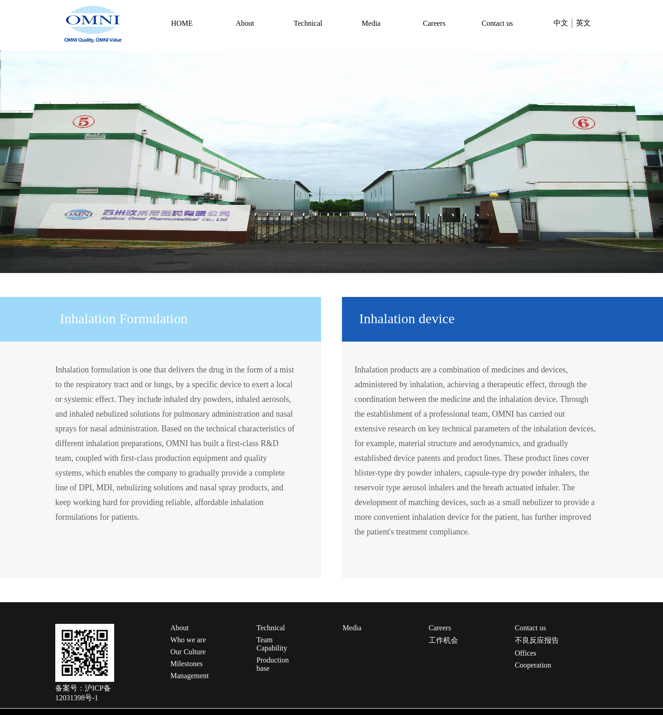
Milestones (186, 664)
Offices (525, 653)
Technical (308, 23)
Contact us (497, 23)
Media (371, 23)
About (245, 23)
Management (189, 676)
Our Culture (188, 652)
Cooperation (533, 665)
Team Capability (271, 644)
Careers (434, 23)
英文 (583, 23)
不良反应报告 (537, 640)
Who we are (188, 640)
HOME (181, 23)
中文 (560, 23)
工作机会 (443, 640)
